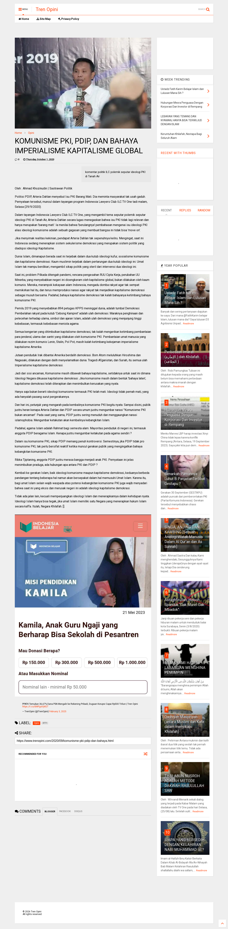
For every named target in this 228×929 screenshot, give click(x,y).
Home (24, 18)
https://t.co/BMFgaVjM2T (35, 706)
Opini (31, 132)
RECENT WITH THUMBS (178, 153)
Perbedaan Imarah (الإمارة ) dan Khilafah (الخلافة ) (181, 357)
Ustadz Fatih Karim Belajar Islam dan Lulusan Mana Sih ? (185, 298)
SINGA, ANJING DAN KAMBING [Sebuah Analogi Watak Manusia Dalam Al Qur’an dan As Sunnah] (183, 537)
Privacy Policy (68, 18)
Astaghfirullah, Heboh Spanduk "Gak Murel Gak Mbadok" (184, 605)
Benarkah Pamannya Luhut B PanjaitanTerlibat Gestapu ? (184, 479)
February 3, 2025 (57, 711)
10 (167, 832)
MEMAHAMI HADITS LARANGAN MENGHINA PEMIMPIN (184, 667)
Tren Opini (47, 9)
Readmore (188, 323)
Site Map (44, 18)
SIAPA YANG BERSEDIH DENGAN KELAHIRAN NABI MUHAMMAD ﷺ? (184, 845)
